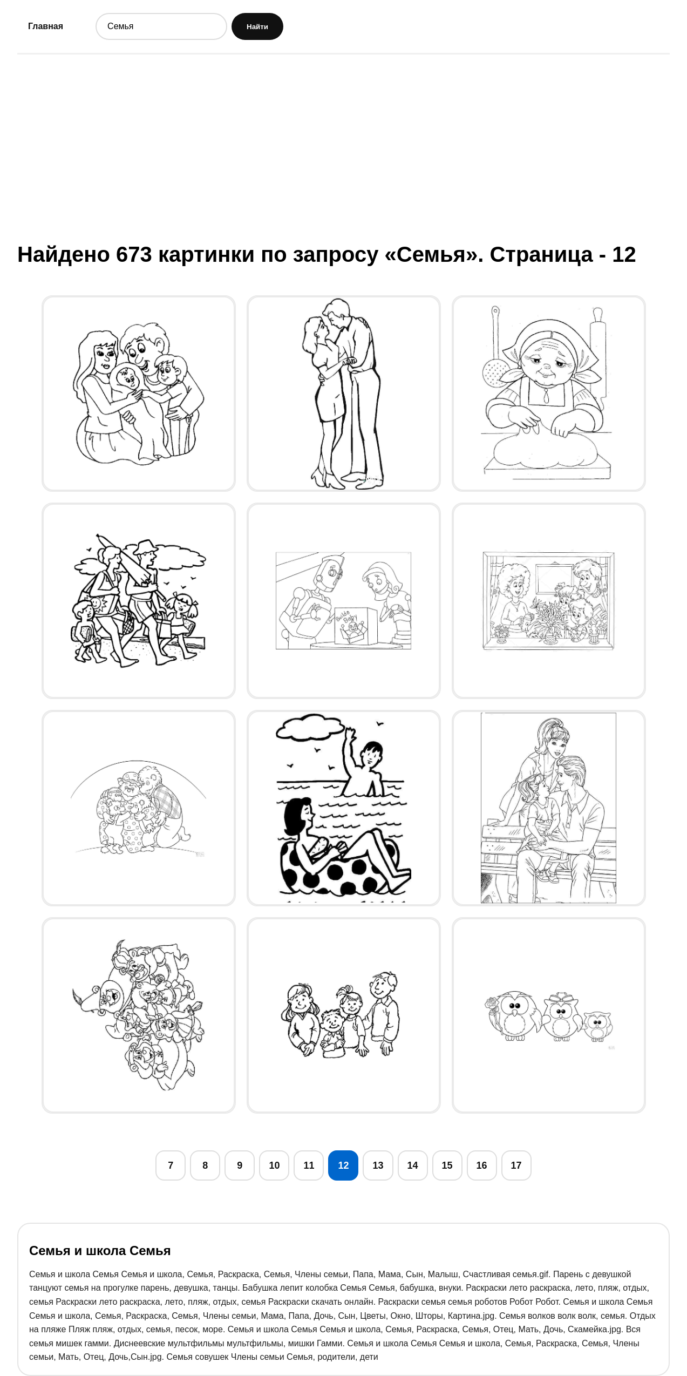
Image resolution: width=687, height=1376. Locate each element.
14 (412, 1165)
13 (377, 1165)
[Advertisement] (344, 147)
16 (482, 1165)
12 (343, 1165)
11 (308, 1165)
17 (516, 1165)
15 (447, 1165)
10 (274, 1165)
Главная (45, 26)
